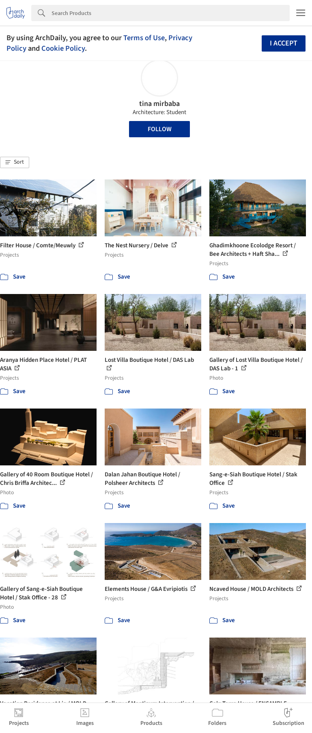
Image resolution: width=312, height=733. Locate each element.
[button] (14, 162)
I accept (283, 43)
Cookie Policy (63, 48)
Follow (160, 129)
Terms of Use (144, 37)
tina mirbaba (159, 104)
